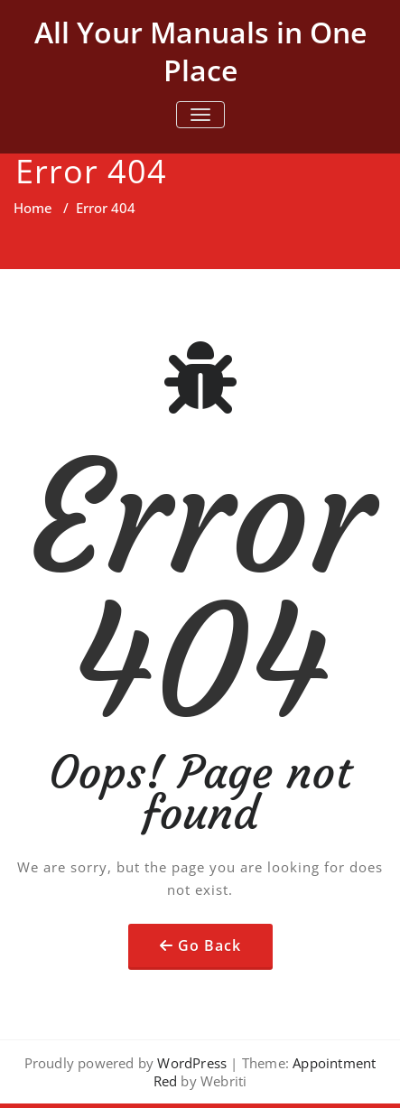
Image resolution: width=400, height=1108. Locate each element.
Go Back (209, 945)
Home (33, 208)
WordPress (192, 1063)
